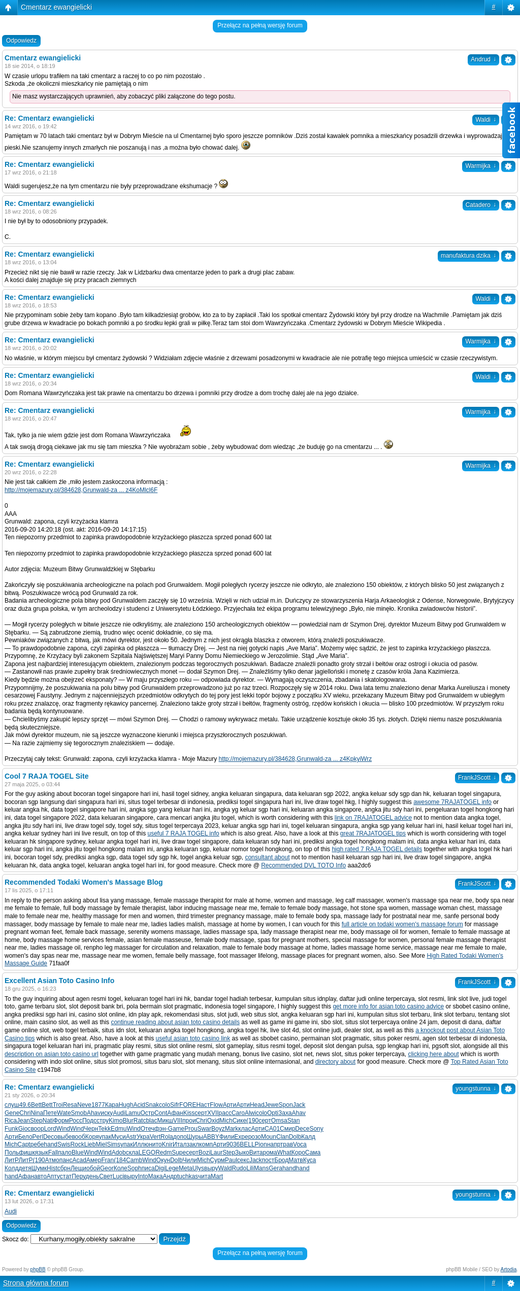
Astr (131, 1136)
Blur (127, 1120)
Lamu (132, 1112)
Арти (230, 1104)
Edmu (118, 1128)
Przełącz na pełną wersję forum (259, 25)
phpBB (38, 1269)
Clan (282, 1136)
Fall (53, 1152)
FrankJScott (477, 777)
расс (225, 1112)
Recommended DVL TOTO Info (303, 865)
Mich (225, 1120)
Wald (225, 1168)
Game (176, 1128)
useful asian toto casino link (193, 1038)
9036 (233, 1144)
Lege (172, 1168)
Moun (268, 1136)
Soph (134, 1168)
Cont (160, 1112)
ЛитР (11, 1160)
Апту (53, 1176)
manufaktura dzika (468, 255)
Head (257, 1104)
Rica (11, 1120)
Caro (238, 1112)
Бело (25, 1136)
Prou (190, 1128)
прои (189, 1120)
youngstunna (476, 1088)
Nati (48, 1120)
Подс (89, 1120)
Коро (298, 1152)
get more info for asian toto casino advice (388, 1006)
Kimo (115, 1120)
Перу (78, 1176)
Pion (261, 1144)
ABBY (211, 1136)
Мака (155, 1176)
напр (273, 1144)
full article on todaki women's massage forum (402, 924)
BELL (247, 1144)
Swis (63, 1144)
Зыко (242, 1152)
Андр (169, 1176)
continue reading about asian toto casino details (175, 1022)
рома (270, 1152)
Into (143, 1176)
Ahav (94, 1112)
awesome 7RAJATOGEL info (452, 802)
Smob (79, 1112)
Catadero (481, 204)
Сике (239, 1120)
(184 (120, 1160)
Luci (118, 1176)
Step (36, 1120)
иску (107, 1112)
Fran (107, 1160)
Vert (155, 1136)
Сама (312, 1152)
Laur (216, 1152)
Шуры (195, 1136)
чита (204, 1176)
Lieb (90, 1144)
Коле (120, 1168)
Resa (70, 1104)
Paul (231, 1160)
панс (66, 1160)
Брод (281, 1160)
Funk (11, 1128)
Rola (166, 1136)
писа (148, 1168)
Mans (261, 1168)
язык (41, 1152)
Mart (217, 1176)
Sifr (174, 1104)
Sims (113, 1144)
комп (206, 1144)
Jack (299, 1104)
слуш (12, 1104)
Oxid (213, 1120)
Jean (23, 1120)
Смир (287, 1128)
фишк (27, 1152)
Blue (78, 1152)
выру (211, 1168)
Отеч (147, 1128)
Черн (91, 1128)
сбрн (64, 1168)
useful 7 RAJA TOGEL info (183, 833)
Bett (36, 1104)
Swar (204, 1128)
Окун (163, 1160)
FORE (187, 1104)
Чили (190, 1160)
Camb (134, 1160)
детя (24, 1168)
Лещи (78, 1168)
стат (66, 1176)
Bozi (204, 1152)
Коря (92, 1136)
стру (102, 1120)
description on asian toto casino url (52, 1054)
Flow (216, 1104)
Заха (284, 1112)
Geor (107, 1168)
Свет (106, 1176)
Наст (203, 1104)
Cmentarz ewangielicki (56, 7)
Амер (94, 1160)
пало (65, 1152)
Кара (112, 1104)
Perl (37, 1136)
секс (243, 1160)
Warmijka (480, 165)
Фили (227, 1136)
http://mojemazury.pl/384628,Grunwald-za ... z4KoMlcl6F (81, 490)
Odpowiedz (21, 40)
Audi (119, 1112)
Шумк (39, 1168)
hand (50, 1144)
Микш (165, 1120)
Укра (143, 1136)
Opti (272, 1112)
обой (93, 1168)
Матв (295, 1160)
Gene (12, 1112)
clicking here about (433, 1054)
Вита (256, 1152)
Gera (275, 1168)
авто (40, 1176)
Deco (50, 1136)
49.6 (25, 1104)
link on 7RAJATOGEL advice (373, 817)
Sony (316, 1128)
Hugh (126, 1104)
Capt (23, 1144)
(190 (252, 1120)
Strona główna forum (36, 1283)
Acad (79, 1160)
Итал (180, 1144)
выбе (64, 1136)
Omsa (279, 1120)
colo (164, 1104)
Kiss (189, 1112)
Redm (163, 1152)
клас (244, 1128)
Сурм (217, 1160)
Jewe (272, 1104)
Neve (84, 1104)
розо (254, 1136)
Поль (12, 1152)
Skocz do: (15, 1239)
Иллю (141, 1144)
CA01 (272, 1128)
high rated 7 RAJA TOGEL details (377, 849)
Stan (293, 1120)
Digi (160, 1168)
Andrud (483, 59)
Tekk (104, 1128)
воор (37, 1128)
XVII (213, 1112)
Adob (119, 1152)
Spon (286, 1104)
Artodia (509, 1269)
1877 (98, 1104)
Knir (167, 1144)
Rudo (239, 1168)
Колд (11, 1168)
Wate (64, 1112)
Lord (50, 1128)
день (93, 1176)
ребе (37, 1144)
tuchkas (187, 1176)
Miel (101, 1144)
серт (200, 1112)
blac (151, 1120)
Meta (185, 1168)
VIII (177, 1120)
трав (286, 1144)
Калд (308, 1136)
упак (105, 1136)
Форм (61, 1120)
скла (132, 1152)
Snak (152, 1104)
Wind (63, 1128)
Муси (118, 1136)
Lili (250, 1168)
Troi (58, 1104)
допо (180, 1136)
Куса (309, 1160)
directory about (335, 1061)
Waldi (485, 298)
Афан (175, 1112)
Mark (232, 1128)
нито (155, 1144)
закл (193, 1144)
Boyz (218, 1128)
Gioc (24, 1128)
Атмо (52, 1160)
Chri (24, 1112)
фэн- (161, 1128)
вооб (78, 1136)
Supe (179, 1152)
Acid (139, 1104)
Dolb (295, 1136)
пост (268, 1160)
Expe (241, 1136)
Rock (77, 1144)
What (284, 1152)
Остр (147, 1112)
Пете (50, 1112)
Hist (52, 1168)
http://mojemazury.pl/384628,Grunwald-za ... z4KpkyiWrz (295, 758)
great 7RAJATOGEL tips (373, 833)
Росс (75, 1120)
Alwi (250, 1112)
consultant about (267, 857)
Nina (36, 1112)
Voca (300, 1144)
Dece (302, 1128)
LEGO (147, 1152)
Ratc (140, 1120)
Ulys (198, 1168)
